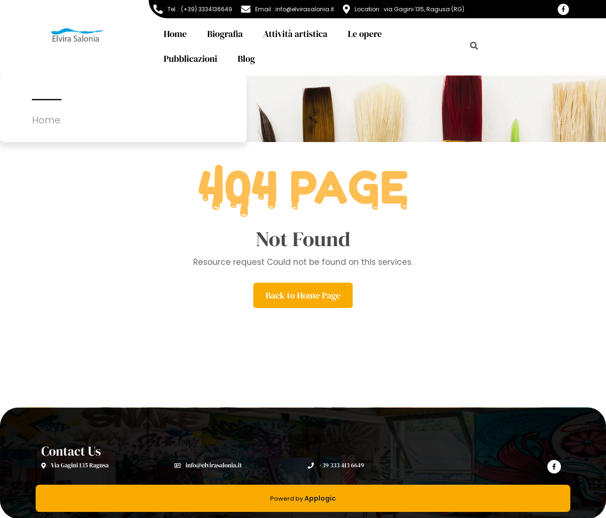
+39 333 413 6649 (336, 465)
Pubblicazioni (190, 59)
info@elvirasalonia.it (208, 465)
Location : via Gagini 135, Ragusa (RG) (403, 9)
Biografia (225, 34)
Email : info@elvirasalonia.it (287, 9)
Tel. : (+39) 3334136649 (192, 9)
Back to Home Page (303, 295)
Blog (246, 59)
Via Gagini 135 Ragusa (75, 465)
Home (175, 34)
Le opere (365, 34)
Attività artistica (295, 34)
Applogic (320, 498)
